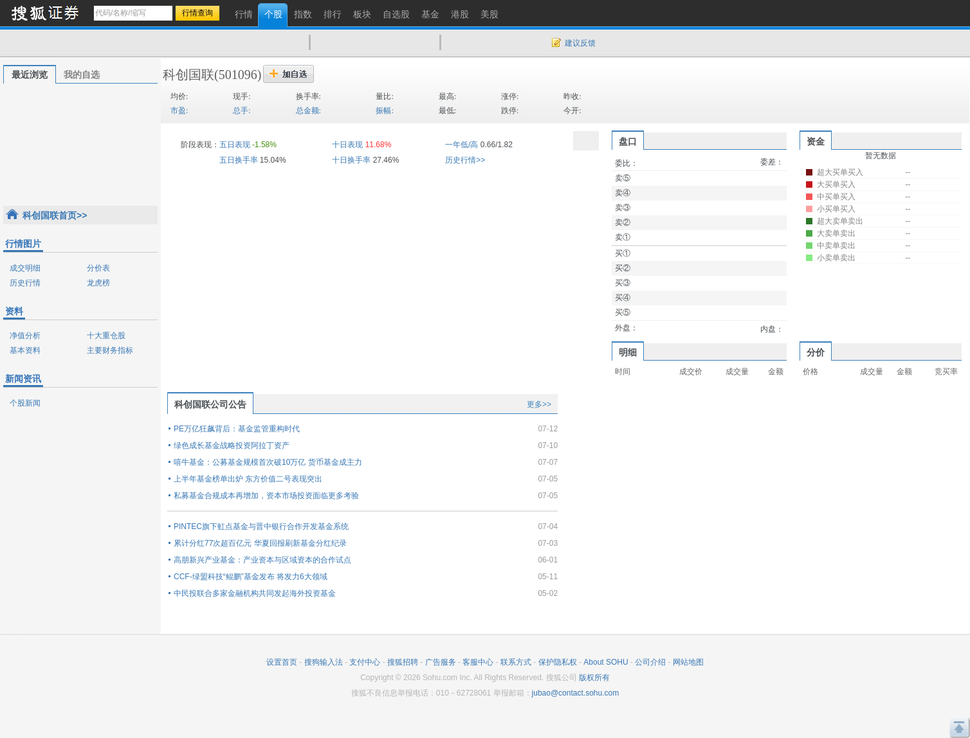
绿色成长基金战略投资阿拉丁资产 (231, 445)
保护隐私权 (557, 662)
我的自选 (82, 74)
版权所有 (594, 677)
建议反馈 (580, 43)
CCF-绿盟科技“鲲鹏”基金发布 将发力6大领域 (250, 576)
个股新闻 (25, 403)
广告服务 (440, 662)
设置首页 (281, 662)
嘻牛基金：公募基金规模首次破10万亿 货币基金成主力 (268, 462)
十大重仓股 (106, 335)
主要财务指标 (110, 350)
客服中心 (477, 662)
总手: (241, 110)
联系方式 (515, 662)
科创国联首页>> (55, 215)
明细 (628, 352)
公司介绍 (650, 662)
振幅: (384, 110)
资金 (816, 141)
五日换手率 (238, 160)
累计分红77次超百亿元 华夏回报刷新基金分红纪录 (260, 543)
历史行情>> (465, 160)
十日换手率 (351, 160)
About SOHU (605, 662)
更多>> (539, 404)
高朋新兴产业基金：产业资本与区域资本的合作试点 (262, 559)
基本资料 (25, 350)
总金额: (308, 110)
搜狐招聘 (402, 662)
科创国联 (188, 75)
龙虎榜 (98, 282)
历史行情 (25, 282)
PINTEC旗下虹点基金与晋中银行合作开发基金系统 (261, 526)
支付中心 (364, 662)
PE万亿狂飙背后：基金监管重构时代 (237, 428)
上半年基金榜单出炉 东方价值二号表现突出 (248, 478)
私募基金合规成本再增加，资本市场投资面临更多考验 (266, 495)
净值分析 (25, 335)
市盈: (179, 110)
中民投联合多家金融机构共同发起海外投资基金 (255, 593)
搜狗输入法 (323, 662)
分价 (816, 352)
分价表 (98, 268)
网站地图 (688, 662)
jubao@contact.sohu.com (575, 693)
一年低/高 (461, 144)
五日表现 (234, 144)
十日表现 (347, 144)
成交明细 (25, 268)
